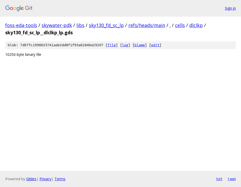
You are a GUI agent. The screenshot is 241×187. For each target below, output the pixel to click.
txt (219, 178)
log (125, 45)
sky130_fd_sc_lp (106, 25)
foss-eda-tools (21, 25)
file (112, 45)
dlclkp (196, 25)
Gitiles (31, 178)
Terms (60, 178)
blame (140, 45)
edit (155, 45)
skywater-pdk (57, 25)
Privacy (45, 178)
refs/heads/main (146, 25)
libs (80, 25)
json (231, 178)
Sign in (230, 8)
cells (180, 25)
